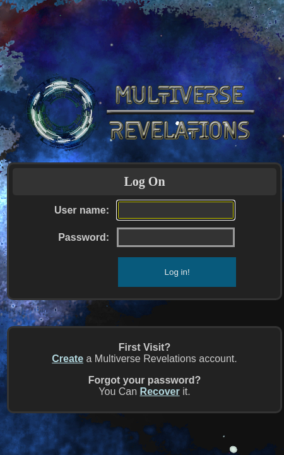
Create (67, 358)
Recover (160, 391)
